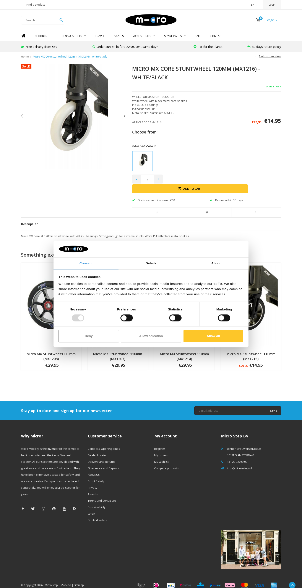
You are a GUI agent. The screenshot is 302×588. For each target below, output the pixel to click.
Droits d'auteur (97, 515)
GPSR (91, 509)
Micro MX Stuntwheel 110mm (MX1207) (117, 352)
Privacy (92, 483)
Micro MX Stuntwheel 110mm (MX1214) (184, 352)
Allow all (213, 336)
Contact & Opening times (104, 444)
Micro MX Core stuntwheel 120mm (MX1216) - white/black (70, 61)
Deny (89, 336)
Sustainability (97, 502)
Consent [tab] (86, 263)
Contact (216, 40)
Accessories (144, 40)
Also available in (144, 150)
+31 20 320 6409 (237, 457)
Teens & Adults (73, 40)
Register (159, 444)
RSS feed (66, 580)
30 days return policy (264, 51)
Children (43, 40)
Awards (93, 489)
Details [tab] (151, 263)
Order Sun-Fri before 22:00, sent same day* (125, 51)
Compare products (166, 463)
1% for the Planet (207, 51)
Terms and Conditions (102, 496)
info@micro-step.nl (239, 463)
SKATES (119, 40)
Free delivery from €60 (39, 51)
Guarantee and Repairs (103, 463)
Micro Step (51, 580)
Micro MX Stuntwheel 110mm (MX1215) (250, 352)
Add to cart (223, 183)
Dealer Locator (97, 450)
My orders (161, 450)
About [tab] (216, 263)
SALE (198, 40)
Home (23, 40)
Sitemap (79, 580)
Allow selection (151, 336)
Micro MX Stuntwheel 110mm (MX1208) (51, 352)
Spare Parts (174, 40)
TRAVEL (100, 40)
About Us (94, 470)
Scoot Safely (96, 476)
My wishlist (161, 457)
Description (29, 219)
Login (272, 4)
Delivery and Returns (101, 457)
